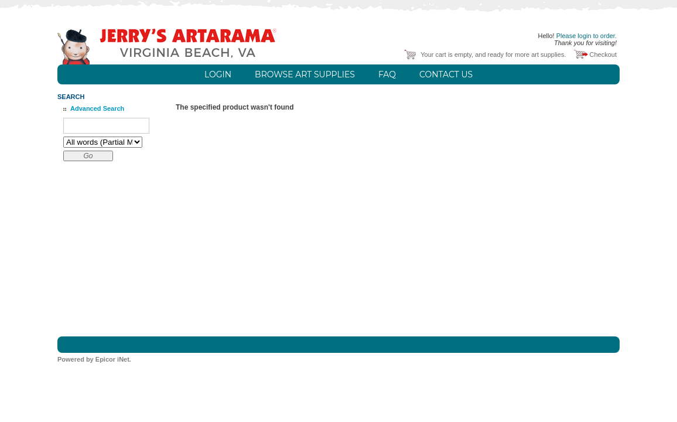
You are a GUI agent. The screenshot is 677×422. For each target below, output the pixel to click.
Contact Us (446, 74)
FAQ (387, 74)
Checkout (603, 54)
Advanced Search (97, 108)
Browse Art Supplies (305, 74)
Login (217, 74)
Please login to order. (586, 35)
